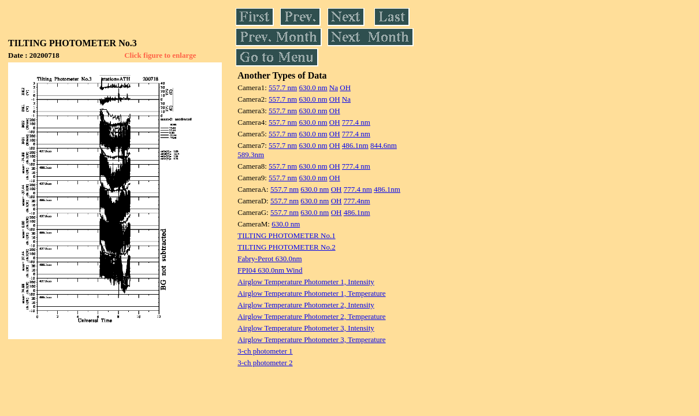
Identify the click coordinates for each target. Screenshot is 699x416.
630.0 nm (313, 87)
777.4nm (357, 200)
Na (333, 87)
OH (345, 87)
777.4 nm (356, 122)
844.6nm (383, 145)
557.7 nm (283, 87)
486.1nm (355, 145)
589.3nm (250, 154)
